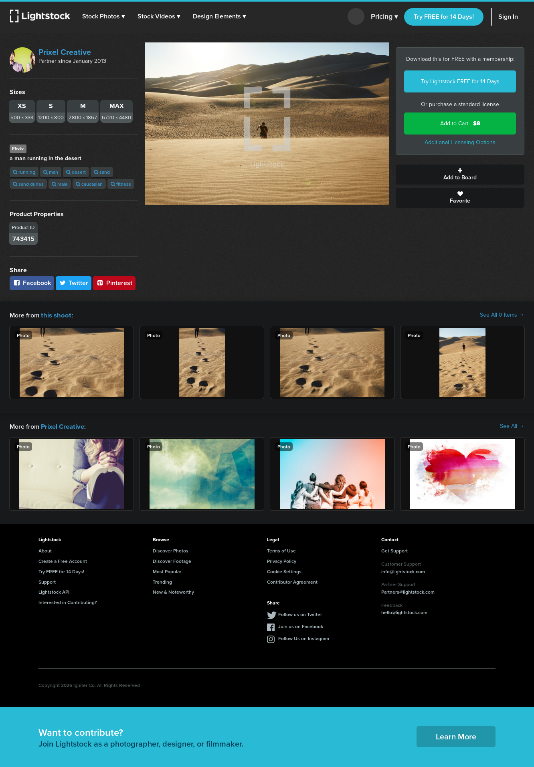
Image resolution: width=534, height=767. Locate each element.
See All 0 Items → (502, 315)
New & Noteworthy (173, 591)
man (50, 172)
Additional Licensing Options (460, 142)
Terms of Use (281, 549)
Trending (162, 581)
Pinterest (114, 282)
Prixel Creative (64, 52)
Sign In (508, 16)
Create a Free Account (62, 560)
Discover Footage (172, 560)
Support (47, 581)
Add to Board (460, 174)
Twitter (74, 282)
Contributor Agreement (292, 581)
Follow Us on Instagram (303, 637)
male (60, 184)
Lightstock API (53, 591)
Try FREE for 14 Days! (444, 16)
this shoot (55, 314)
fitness (121, 184)
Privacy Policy (281, 560)
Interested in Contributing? (67, 601)
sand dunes (28, 184)
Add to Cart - (460, 123)
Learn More (456, 735)
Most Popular (167, 570)
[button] (104, 16)
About (45, 549)
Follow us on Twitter (300, 613)
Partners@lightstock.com (408, 591)
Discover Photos (170, 549)
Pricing (384, 17)
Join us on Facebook (300, 625)
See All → (512, 426)
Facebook (32, 282)
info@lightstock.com (403, 570)
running (24, 172)
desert (76, 172)
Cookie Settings (284, 570)
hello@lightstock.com (404, 611)
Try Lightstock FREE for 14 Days (460, 81)
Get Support (394, 549)
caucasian (89, 184)
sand (102, 172)
